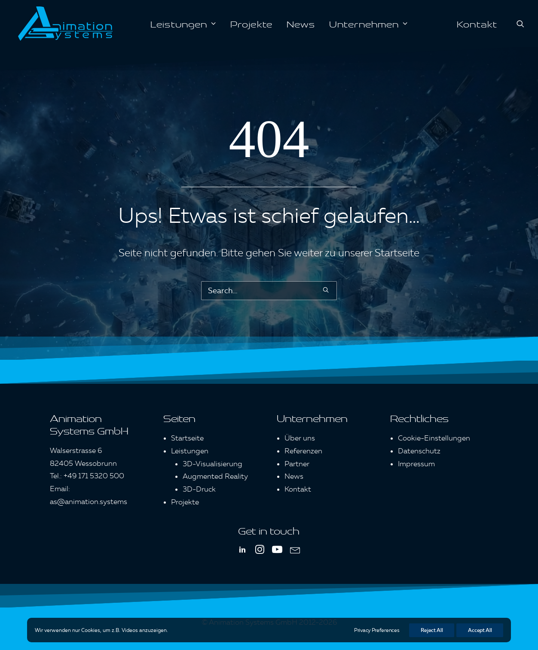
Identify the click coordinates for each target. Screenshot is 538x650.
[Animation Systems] (65, 23)
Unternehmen (368, 23)
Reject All (432, 630)
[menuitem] (183, 23)
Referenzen (303, 450)
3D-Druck (199, 489)
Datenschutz (419, 450)
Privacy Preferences (376, 630)
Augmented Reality (215, 476)
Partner (296, 463)
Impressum (416, 463)
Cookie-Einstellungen (434, 438)
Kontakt (477, 23)
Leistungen (183, 23)
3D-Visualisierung (212, 463)
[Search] (269, 290)
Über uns (299, 438)
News (301, 23)
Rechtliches (419, 417)
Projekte (251, 23)
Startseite (397, 252)
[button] (520, 23)
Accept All (480, 630)
